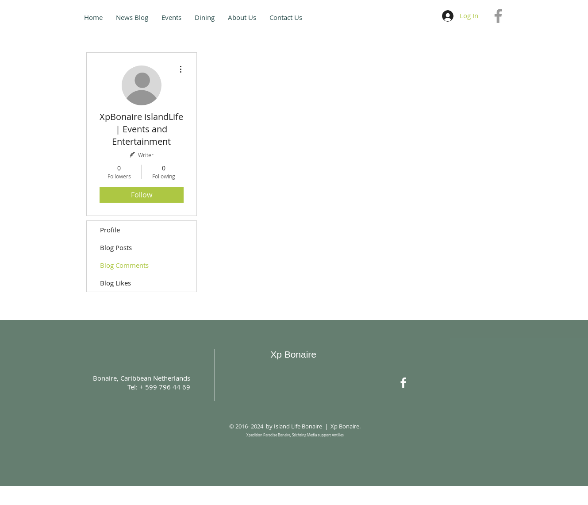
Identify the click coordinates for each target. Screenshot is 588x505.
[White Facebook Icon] (403, 382)
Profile (110, 229)
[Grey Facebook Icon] (498, 16)
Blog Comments (124, 265)
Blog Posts (116, 247)
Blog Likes (115, 282)
